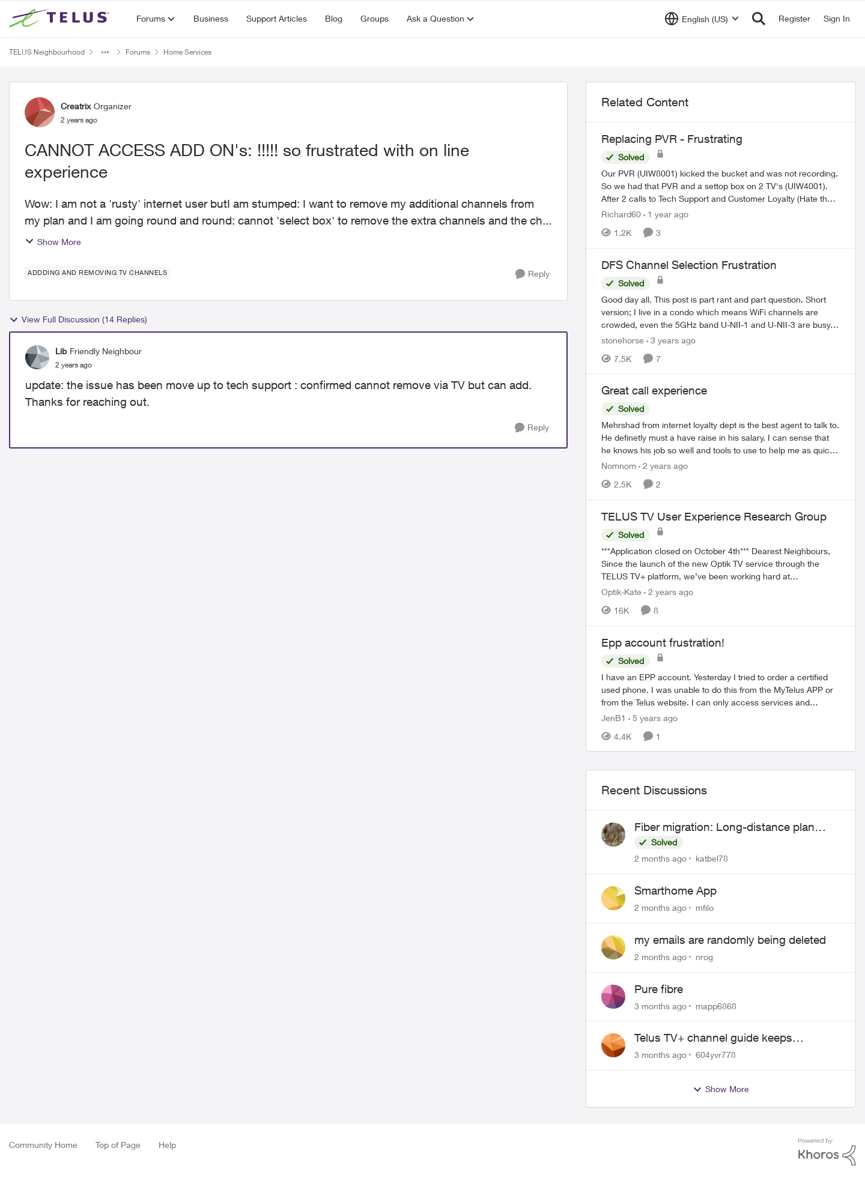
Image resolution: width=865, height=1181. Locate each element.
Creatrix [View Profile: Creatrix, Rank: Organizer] (76, 106)
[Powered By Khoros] (827, 1152)
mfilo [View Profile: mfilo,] (705, 907)
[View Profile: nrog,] (613, 947)
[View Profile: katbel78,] (613, 835)
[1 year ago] (665, 214)
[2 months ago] (660, 858)
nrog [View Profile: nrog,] (704, 957)
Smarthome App (675, 890)
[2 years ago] (663, 465)
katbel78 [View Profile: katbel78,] (712, 858)
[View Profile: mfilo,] (613, 898)
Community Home (43, 1145)
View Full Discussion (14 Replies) (78, 319)
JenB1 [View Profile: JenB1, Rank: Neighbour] (613, 717)
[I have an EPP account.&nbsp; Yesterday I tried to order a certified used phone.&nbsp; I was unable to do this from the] (720, 689)
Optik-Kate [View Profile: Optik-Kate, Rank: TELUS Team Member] (621, 592)
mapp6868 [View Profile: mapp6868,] (716, 1005)
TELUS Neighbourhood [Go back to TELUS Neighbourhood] (47, 51)
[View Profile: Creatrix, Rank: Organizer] (40, 112)
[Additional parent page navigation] (105, 52)
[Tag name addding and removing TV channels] (97, 272)
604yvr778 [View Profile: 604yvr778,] (716, 1055)
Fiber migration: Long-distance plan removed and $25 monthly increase (724, 827)
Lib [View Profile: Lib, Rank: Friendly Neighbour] (61, 351)
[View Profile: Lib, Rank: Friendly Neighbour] (37, 357)
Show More (53, 242)
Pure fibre (658, 988)
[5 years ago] (653, 717)
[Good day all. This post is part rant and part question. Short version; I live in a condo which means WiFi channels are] (720, 311)
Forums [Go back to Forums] (138, 51)
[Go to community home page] (60, 18)
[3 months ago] (660, 1005)
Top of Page (118, 1145)
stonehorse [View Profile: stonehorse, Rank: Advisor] (622, 339)
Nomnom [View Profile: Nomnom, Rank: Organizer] (618, 466)
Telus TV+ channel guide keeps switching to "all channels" (713, 1038)
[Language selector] (702, 19)
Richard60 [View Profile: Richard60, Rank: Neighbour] (621, 214)
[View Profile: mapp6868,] (613, 997)
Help (167, 1145)
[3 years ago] (671, 339)
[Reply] (532, 274)
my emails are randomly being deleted (730, 939)
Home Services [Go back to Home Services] (187, 51)
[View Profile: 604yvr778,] (613, 1045)
